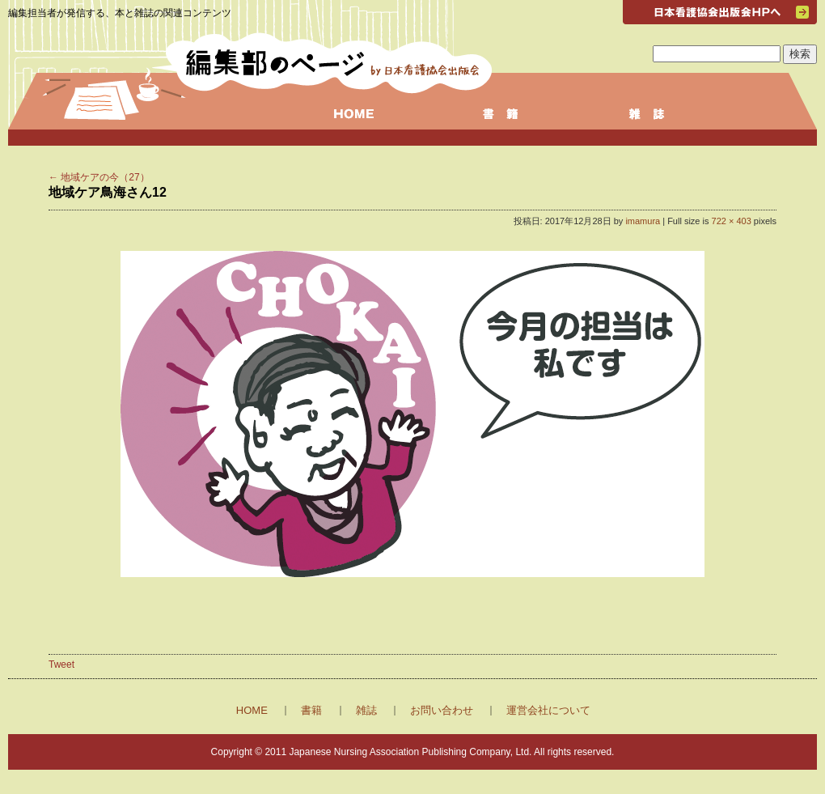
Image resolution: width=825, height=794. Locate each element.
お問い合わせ (441, 710)
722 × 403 (731, 221)
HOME (252, 710)
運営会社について (548, 710)
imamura (642, 221)
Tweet (61, 664)
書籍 (311, 710)
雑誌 (366, 710)
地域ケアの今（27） (99, 177)
